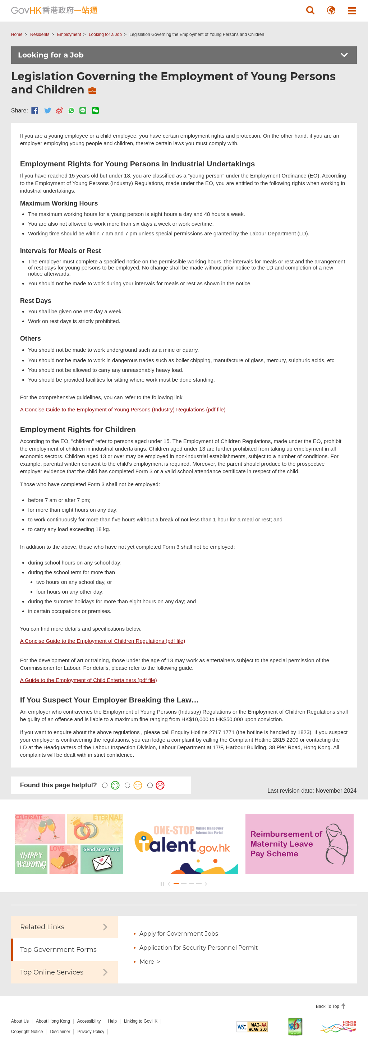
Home (17, 34)
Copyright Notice (27, 1031)
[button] (310, 10)
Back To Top (328, 1006)
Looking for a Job (105, 34)
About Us (20, 1021)
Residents (39, 34)
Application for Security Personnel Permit (198, 947)
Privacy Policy (90, 1031)
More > (149, 961)
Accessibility (89, 1021)
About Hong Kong (53, 1021)
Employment (69, 34)
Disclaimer (60, 1031)
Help (112, 1021)
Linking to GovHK (140, 1021)
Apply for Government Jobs (178, 933)
